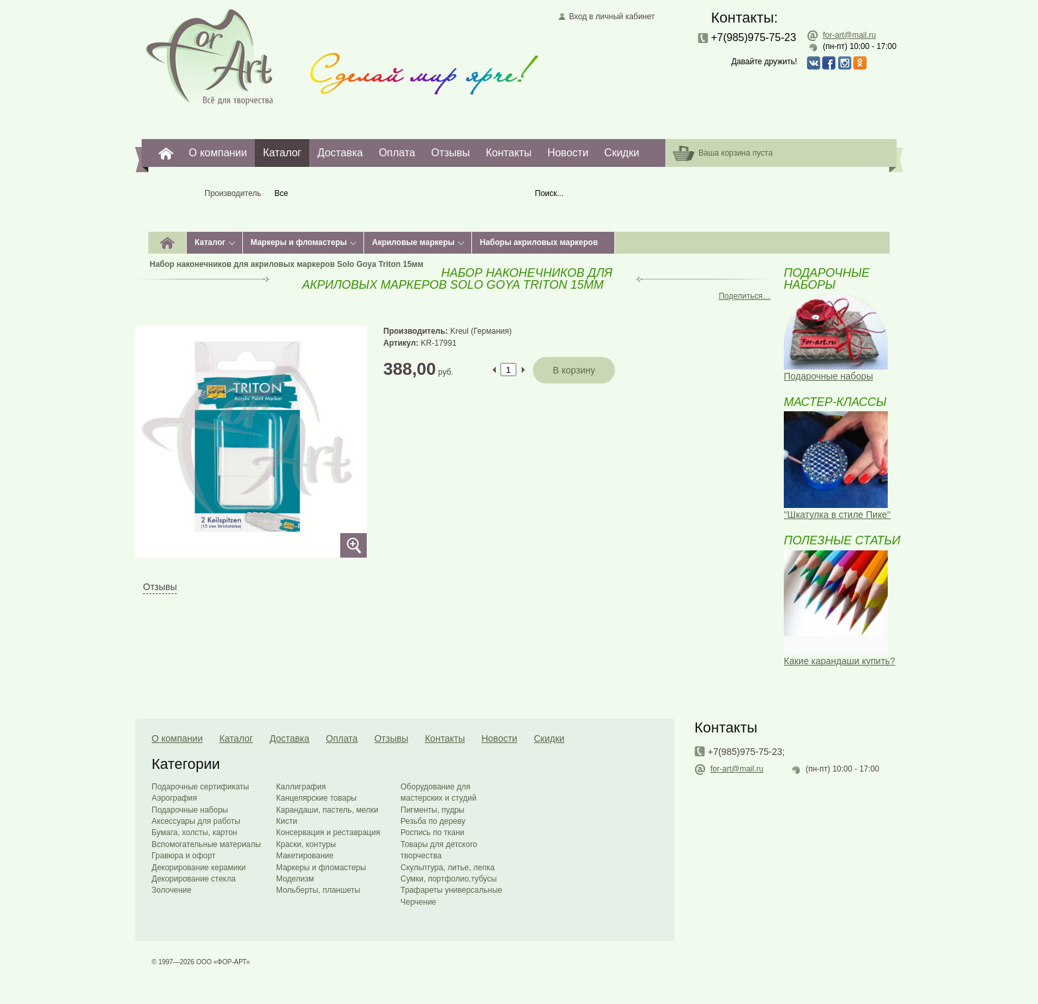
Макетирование (305, 855)
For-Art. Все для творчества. (166, 153)
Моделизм (295, 878)
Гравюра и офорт (183, 855)
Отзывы (450, 152)
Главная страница (209, 56)
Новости (568, 152)
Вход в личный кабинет (612, 16)
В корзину (574, 370)
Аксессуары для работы (196, 821)
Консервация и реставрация (328, 832)
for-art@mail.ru (849, 35)
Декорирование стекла (194, 878)
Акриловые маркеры (413, 242)
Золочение (171, 890)
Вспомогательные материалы (206, 844)
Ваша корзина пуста (735, 153)
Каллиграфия (301, 786)
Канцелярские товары (316, 798)
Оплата (397, 152)
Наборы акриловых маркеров (539, 242)
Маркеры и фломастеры (299, 242)
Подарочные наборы (190, 810)
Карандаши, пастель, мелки (327, 810)
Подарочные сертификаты (200, 786)
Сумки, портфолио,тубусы (448, 878)
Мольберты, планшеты (318, 890)
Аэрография (174, 798)
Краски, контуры (306, 844)
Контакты (509, 152)
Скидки (621, 152)
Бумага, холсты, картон (194, 832)
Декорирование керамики (199, 867)
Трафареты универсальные (451, 890)
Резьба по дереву (433, 821)
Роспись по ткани (432, 832)
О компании (218, 152)
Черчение (418, 902)
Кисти (286, 821)
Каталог (282, 152)
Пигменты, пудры (432, 810)
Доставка (340, 152)
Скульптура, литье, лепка (448, 867)
